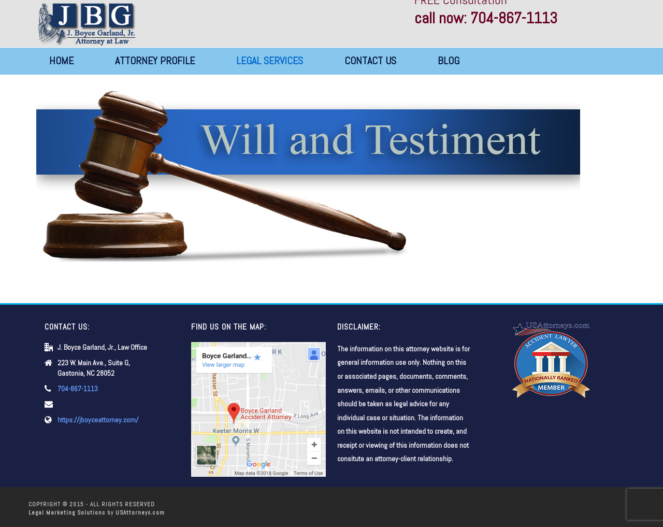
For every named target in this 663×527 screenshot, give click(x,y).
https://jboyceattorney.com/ (97, 419)
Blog (448, 60)
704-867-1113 (77, 388)
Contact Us (370, 60)
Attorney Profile (155, 60)
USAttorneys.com (140, 512)
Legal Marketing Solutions (66, 512)
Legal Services (269, 60)
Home (61, 60)
